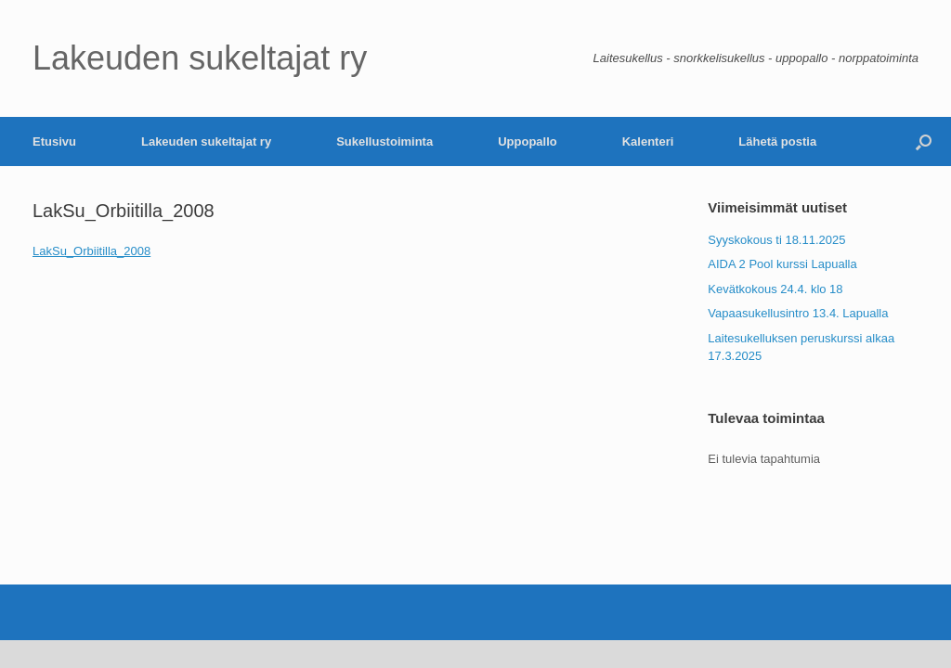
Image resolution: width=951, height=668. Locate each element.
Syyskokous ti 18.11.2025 (776, 240)
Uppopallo (527, 141)
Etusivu (54, 141)
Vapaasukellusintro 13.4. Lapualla (798, 313)
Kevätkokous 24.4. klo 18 (775, 289)
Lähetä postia (777, 141)
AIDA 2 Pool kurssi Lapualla (782, 264)
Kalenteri (648, 141)
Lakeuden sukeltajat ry (206, 141)
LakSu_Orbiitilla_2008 (91, 251)
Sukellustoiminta (384, 141)
